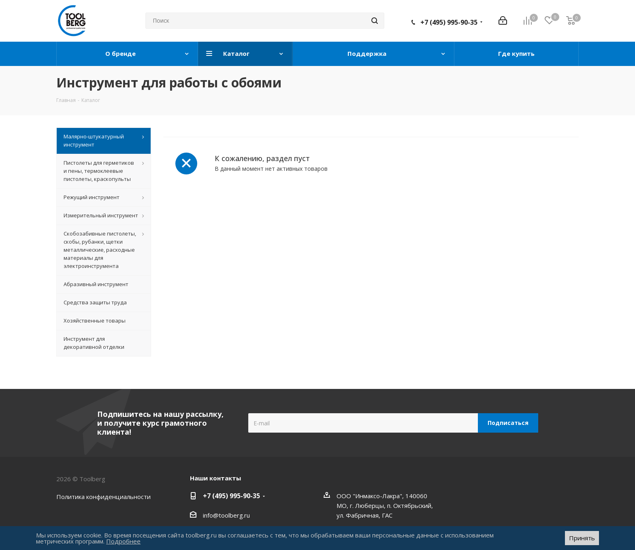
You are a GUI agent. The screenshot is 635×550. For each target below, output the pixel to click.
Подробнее (123, 541)
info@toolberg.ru (226, 515)
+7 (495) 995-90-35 (448, 22)
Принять (582, 538)
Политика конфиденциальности (103, 497)
